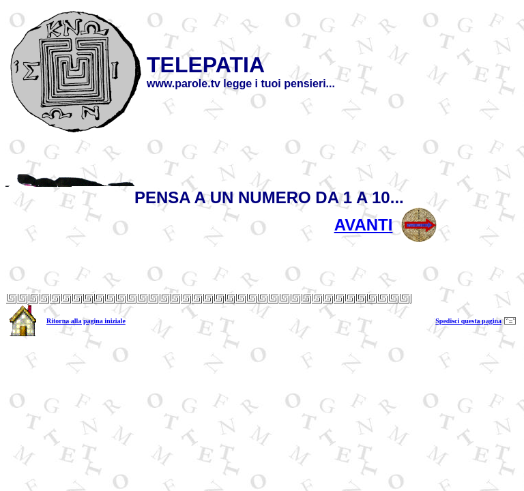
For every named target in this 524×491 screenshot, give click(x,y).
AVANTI (363, 224)
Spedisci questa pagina (468, 321)
